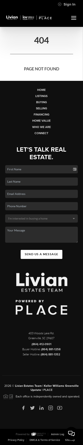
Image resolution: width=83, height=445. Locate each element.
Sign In (66, 4)
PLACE (47, 391)
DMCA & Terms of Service (45, 440)
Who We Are (41, 127)
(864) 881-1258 (50, 350)
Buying (41, 102)
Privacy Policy (16, 440)
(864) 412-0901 (41, 345)
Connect (41, 133)
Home (41, 90)
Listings (41, 96)
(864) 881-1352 (50, 355)
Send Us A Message (41, 254)
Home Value (41, 120)
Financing (41, 114)
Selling (41, 108)
